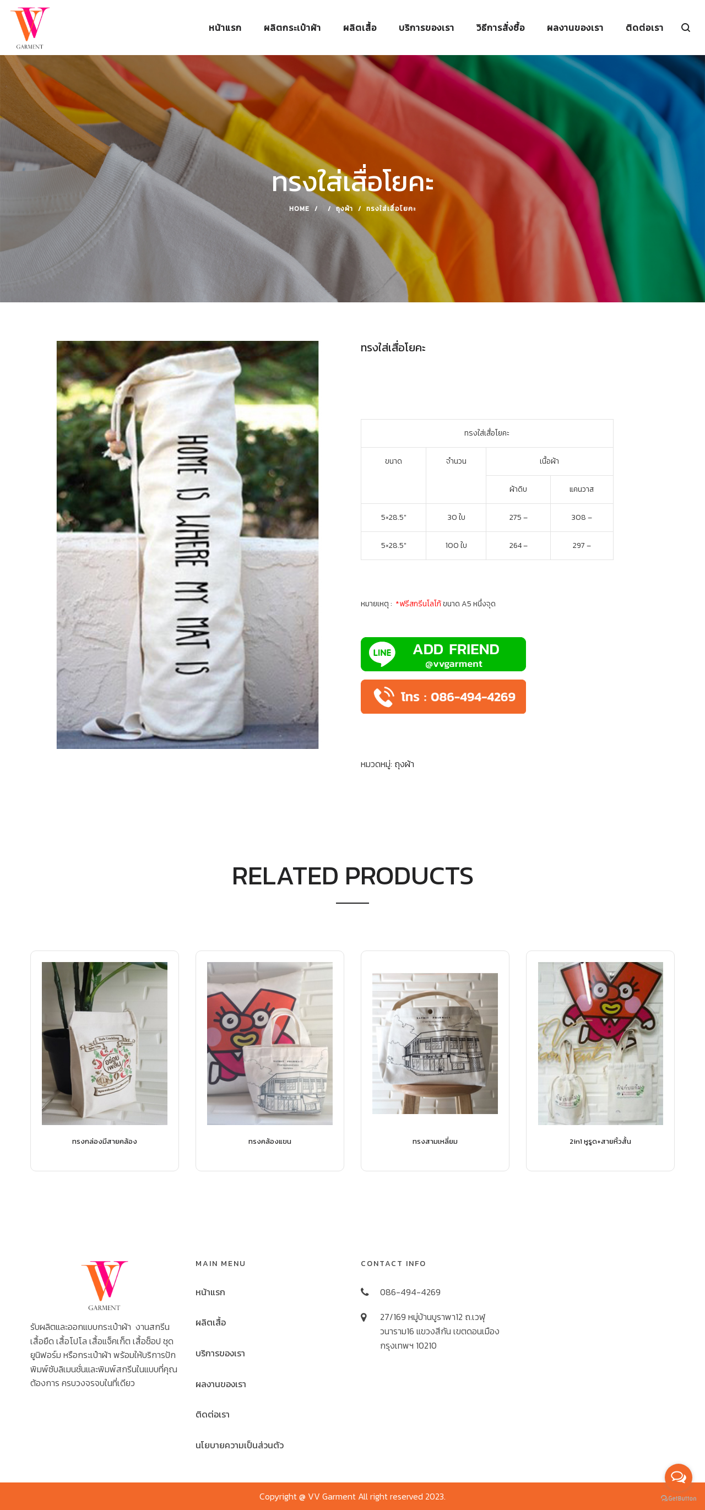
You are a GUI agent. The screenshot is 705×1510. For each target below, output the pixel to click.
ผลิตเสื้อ (211, 1322)
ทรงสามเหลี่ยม (435, 1141)
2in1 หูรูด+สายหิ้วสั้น (600, 1141)
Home (299, 209)
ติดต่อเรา (213, 1414)
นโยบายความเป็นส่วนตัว (240, 1445)
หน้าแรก (210, 1292)
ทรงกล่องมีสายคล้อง (104, 1141)
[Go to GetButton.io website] (678, 1498)
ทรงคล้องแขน (269, 1141)
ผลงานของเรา (221, 1383)
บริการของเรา (220, 1353)
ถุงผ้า (344, 209)
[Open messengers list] (678, 1477)
